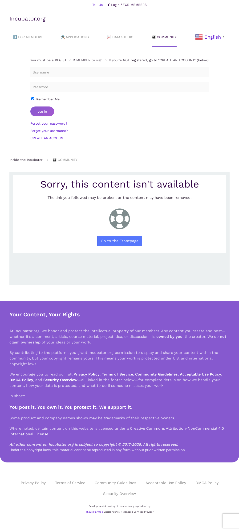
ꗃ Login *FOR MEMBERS (127, 5)
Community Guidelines (156, 374)
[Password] (119, 87)
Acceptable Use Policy (200, 374)
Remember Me (45, 99)
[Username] (119, 72)
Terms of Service (117, 374)
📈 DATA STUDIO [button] (120, 37)
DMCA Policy (21, 380)
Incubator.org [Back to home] (27, 18)
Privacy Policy (86, 374)
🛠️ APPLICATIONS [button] (75, 37)
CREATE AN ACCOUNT (47, 138)
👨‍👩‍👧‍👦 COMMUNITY (164, 37)
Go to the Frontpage (119, 241)
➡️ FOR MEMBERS (27, 37)
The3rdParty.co (94, 512)
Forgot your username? (49, 131)
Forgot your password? (48, 123)
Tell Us (97, 5)
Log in (42, 111)
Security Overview (60, 380)
